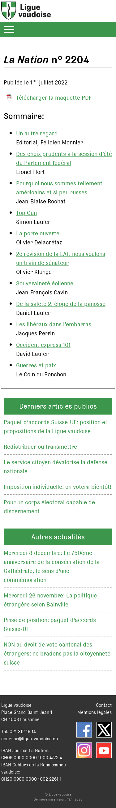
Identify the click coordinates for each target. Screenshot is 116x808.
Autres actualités (58, 537)
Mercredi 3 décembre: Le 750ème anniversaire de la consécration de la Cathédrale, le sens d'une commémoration (52, 566)
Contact (104, 705)
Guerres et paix (36, 365)
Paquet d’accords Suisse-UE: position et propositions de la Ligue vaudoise (55, 427)
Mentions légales (94, 712)
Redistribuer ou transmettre (40, 446)
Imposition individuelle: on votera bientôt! (57, 486)
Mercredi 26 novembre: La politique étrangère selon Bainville (50, 600)
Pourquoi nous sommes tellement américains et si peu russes (59, 188)
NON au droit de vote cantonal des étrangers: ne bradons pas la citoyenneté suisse (57, 653)
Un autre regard (37, 133)
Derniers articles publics (58, 406)
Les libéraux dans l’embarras (53, 324)
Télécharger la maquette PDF (54, 97)
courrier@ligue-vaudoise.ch (29, 738)
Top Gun (26, 212)
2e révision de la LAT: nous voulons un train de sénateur (60, 258)
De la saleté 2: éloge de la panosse (60, 303)
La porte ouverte (37, 233)
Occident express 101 (43, 344)
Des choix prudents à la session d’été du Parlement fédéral (64, 158)
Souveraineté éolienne (44, 283)
